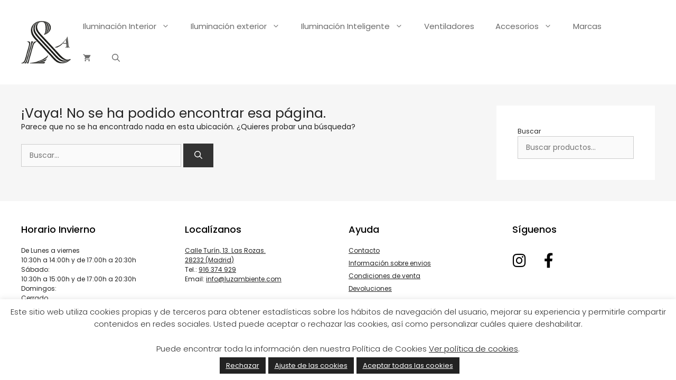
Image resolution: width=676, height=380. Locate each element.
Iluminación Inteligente (357, 26)
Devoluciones (370, 288)
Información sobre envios (390, 263)
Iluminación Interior (131, 26)
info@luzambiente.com (243, 278)
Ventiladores (449, 26)
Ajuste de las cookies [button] (311, 365)
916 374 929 (217, 269)
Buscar (529, 131)
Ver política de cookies (473, 348)
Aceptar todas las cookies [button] (408, 365)
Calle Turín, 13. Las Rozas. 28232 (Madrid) (225, 255)
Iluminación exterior (240, 26)
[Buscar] (198, 155)
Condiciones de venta (384, 275)
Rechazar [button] (242, 365)
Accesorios (528, 26)
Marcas (587, 26)
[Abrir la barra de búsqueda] (115, 58)
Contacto (364, 250)
